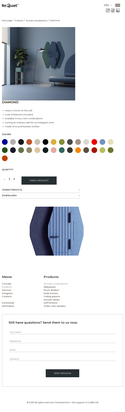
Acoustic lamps (52, 299)
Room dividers (51, 290)
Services (6, 290)
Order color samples (54, 306)
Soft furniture (50, 302)
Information (8, 306)
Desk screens (51, 293)
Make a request (39, 180)
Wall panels (50, 287)
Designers (7, 293)
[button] (58, 252)
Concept (6, 283)
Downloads (8, 302)
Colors (6, 134)
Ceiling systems (52, 296)
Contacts (7, 296)
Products (7, 287)
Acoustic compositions (56, 283)
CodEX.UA (92, 402)
